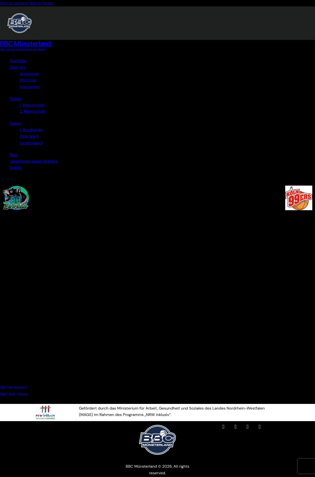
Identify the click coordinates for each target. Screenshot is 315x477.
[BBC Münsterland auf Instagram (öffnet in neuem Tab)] (235, 426)
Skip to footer (41, 3)
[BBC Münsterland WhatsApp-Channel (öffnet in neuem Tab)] (259, 426)
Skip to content (14, 3)
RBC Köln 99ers (14, 394)
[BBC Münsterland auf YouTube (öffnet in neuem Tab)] (247, 426)
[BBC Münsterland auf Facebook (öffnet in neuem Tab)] (223, 426)
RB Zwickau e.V (13, 387)
